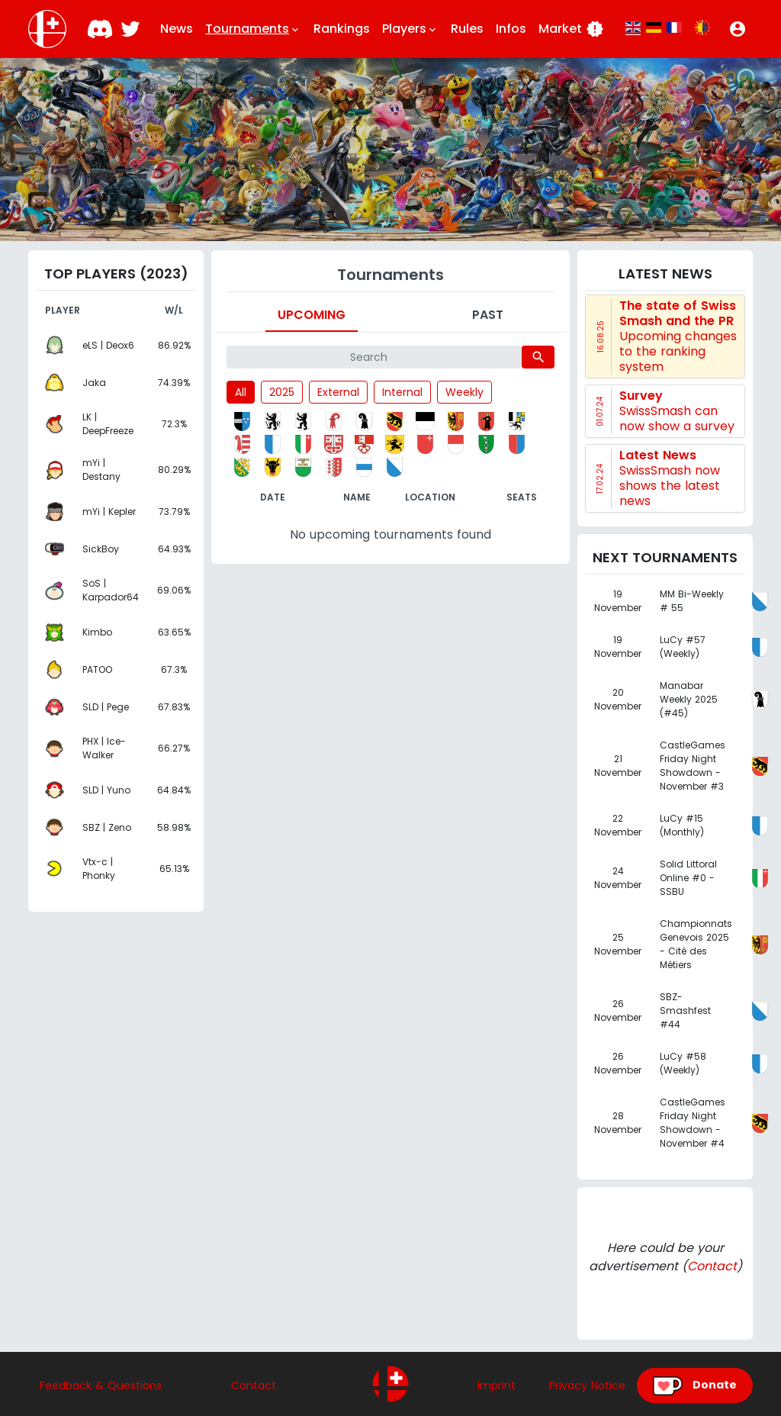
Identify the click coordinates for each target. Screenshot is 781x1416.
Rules (467, 28)
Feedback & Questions (101, 1385)
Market (571, 29)
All (240, 392)
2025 (281, 392)
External (338, 392)
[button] (737, 29)
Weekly (464, 392)
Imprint (496, 1385)
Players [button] (410, 29)
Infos (511, 28)
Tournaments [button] (253, 29)
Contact (712, 1266)
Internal (402, 392)
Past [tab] (487, 314)
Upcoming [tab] (312, 314)
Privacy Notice (587, 1385)
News (176, 28)
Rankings (341, 28)
